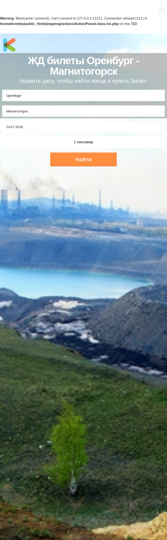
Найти (83, 159)
